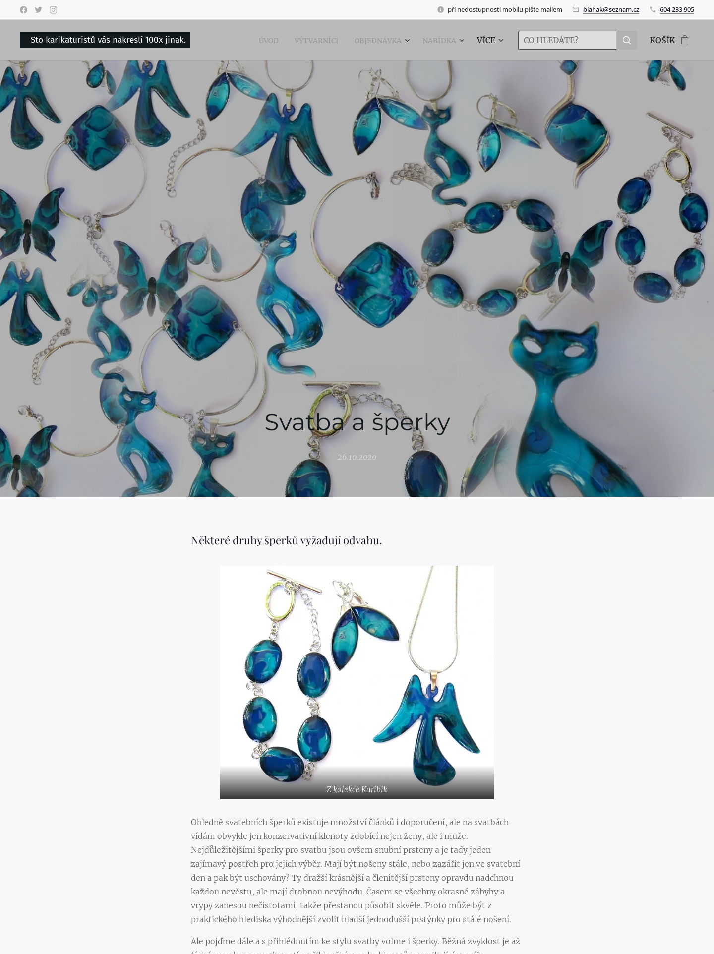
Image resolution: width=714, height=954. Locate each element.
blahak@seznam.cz (611, 9)
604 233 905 (677, 9)
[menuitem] (253, 40)
